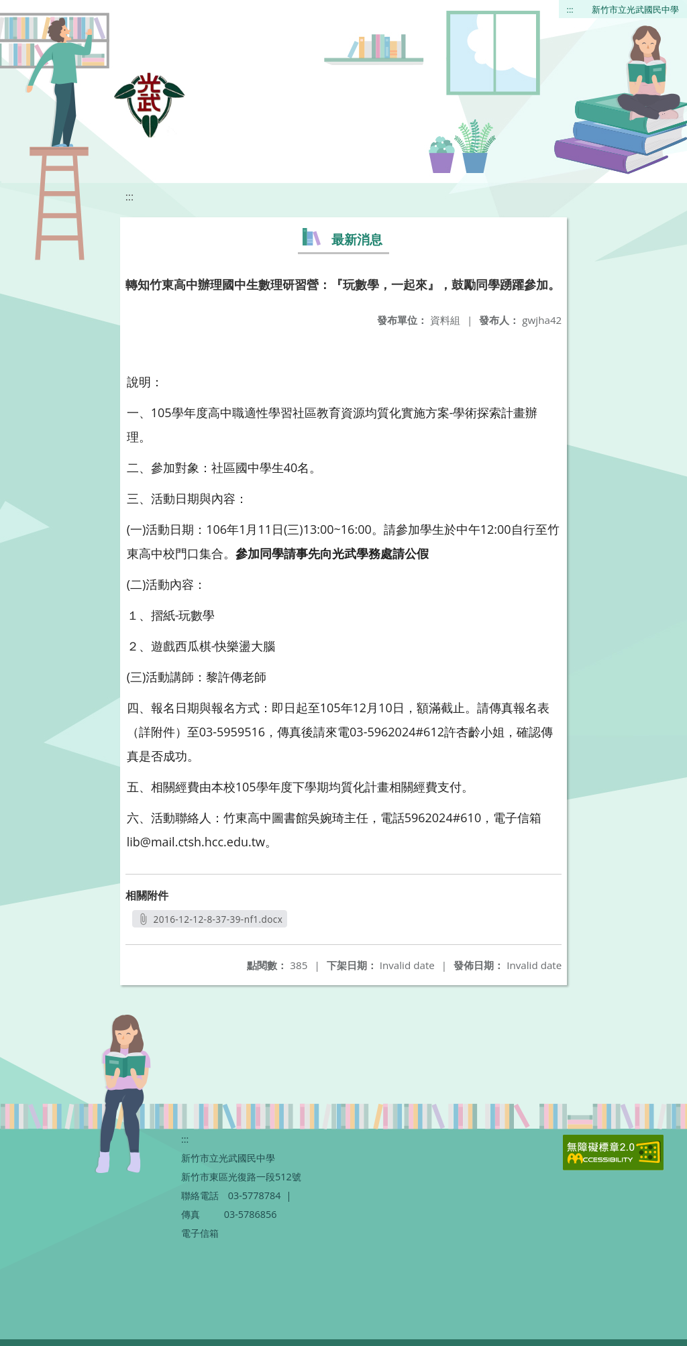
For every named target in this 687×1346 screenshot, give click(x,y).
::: (570, 9)
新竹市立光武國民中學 (635, 9)
